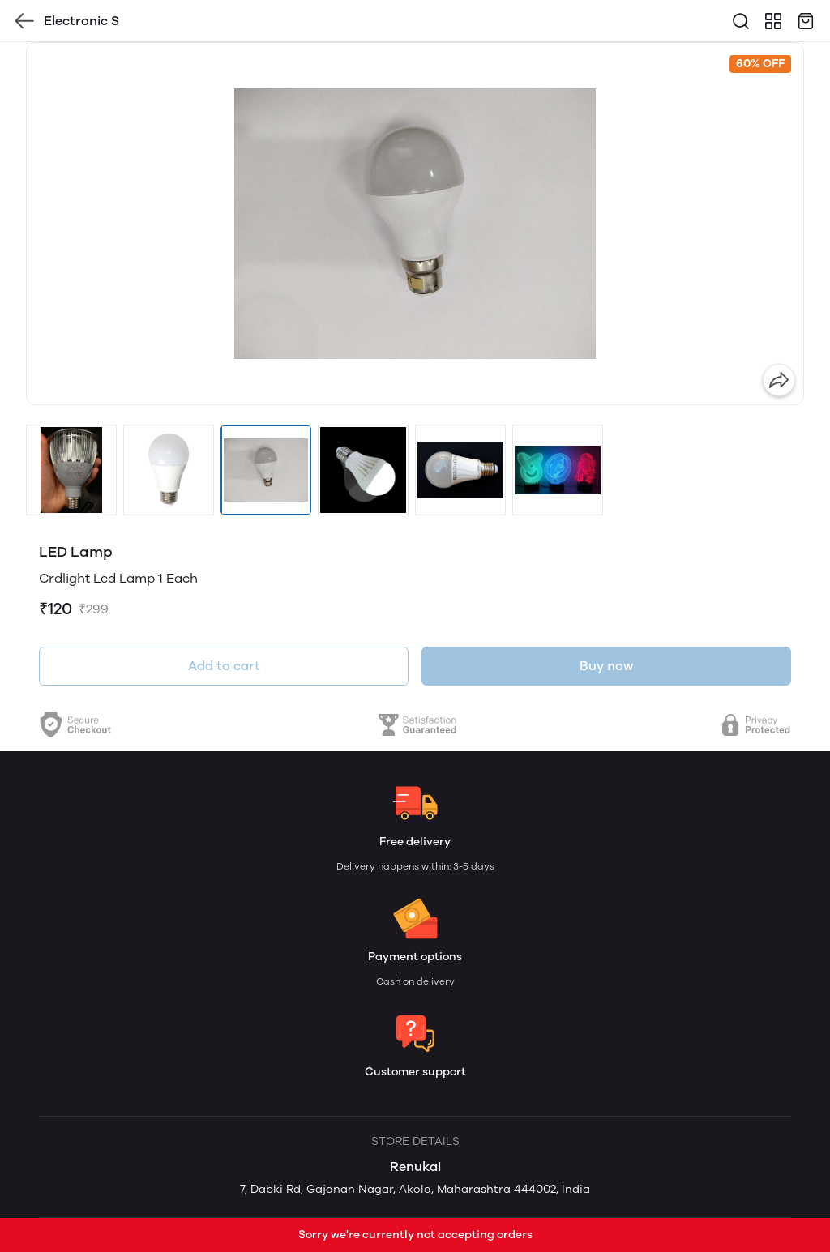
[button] (71, 470)
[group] (415, 223)
